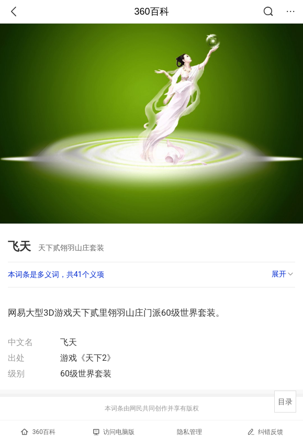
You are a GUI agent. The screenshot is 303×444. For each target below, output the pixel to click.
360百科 (151, 11)
